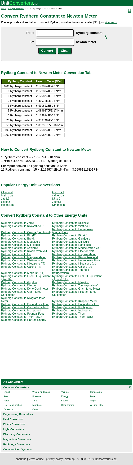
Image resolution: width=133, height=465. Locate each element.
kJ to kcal (7, 192)
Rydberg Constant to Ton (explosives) (75, 285)
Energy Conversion (16, 8)
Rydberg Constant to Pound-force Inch (75, 304)
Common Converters (16, 387)
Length (7, 392)
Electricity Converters (16, 434)
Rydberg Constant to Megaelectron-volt (76, 247)
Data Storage (67, 405)
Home (3, 8)
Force (6, 400)
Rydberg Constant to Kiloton (18, 285)
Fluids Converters (14, 424)
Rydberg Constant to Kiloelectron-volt (24, 251)
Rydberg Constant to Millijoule (70, 241)
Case (35, 409)
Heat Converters (13, 419)
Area (6, 396)
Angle (93, 400)
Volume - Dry (96, 405)
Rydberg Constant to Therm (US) (72, 316)
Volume (65, 392)
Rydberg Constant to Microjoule (20, 244)
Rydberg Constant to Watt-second (22, 260)
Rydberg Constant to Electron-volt (73, 251)
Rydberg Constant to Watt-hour (71, 226)
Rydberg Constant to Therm (69, 313)
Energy (64, 396)
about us (21, 459)
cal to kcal (58, 195)
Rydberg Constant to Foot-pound (72, 307)
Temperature (96, 392)
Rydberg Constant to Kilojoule (70, 222)
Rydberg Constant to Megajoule (20, 241)
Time (34, 400)
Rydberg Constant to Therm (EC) (21, 316)
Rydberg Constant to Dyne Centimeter (24, 288)
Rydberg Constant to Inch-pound (21, 310)
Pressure (36, 396)
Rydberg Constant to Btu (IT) (19, 235)
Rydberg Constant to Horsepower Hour (76, 260)
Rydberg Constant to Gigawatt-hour (74, 254)
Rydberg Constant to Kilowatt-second (75, 257)
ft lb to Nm (7, 204)
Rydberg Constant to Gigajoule (71, 238)
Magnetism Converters (17, 439)
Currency (8, 409)
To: (32, 42)
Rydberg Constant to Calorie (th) (72, 266)
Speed (64, 400)
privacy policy (54, 459)
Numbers (37, 405)
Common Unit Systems (17, 449)
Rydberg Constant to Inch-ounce (72, 310)
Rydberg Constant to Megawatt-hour (23, 257)
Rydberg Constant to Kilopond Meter (74, 301)
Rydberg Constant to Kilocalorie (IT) (23, 263)
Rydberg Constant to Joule (17, 222)
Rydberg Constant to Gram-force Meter (76, 288)
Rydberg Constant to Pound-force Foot (25, 304)
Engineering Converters (18, 414)
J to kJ (5, 198)
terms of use (36, 459)
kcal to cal (7, 195)
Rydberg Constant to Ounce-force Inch (24, 307)
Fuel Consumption (13, 405)
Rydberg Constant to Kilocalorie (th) (74, 263)
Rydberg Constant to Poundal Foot (22, 313)
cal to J (5, 201)
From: (30, 33)
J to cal (56, 201)
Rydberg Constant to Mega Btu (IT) (22, 272)
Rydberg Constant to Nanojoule (71, 244)
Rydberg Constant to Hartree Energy (23, 319)
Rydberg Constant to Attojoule (19, 247)
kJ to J (56, 198)
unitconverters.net (106, 459)
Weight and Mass (41, 392)
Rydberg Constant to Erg (16, 254)
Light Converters (13, 429)
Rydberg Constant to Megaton (70, 282)
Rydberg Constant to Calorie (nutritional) (26, 232)
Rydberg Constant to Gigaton (19, 282)
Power (93, 396)
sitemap (70, 459)
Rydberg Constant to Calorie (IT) (21, 266)
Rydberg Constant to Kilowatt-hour (22, 226)
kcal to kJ (58, 192)
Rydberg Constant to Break (17, 238)
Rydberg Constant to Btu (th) (69, 235)
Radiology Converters (16, 444)
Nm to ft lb (58, 204)
